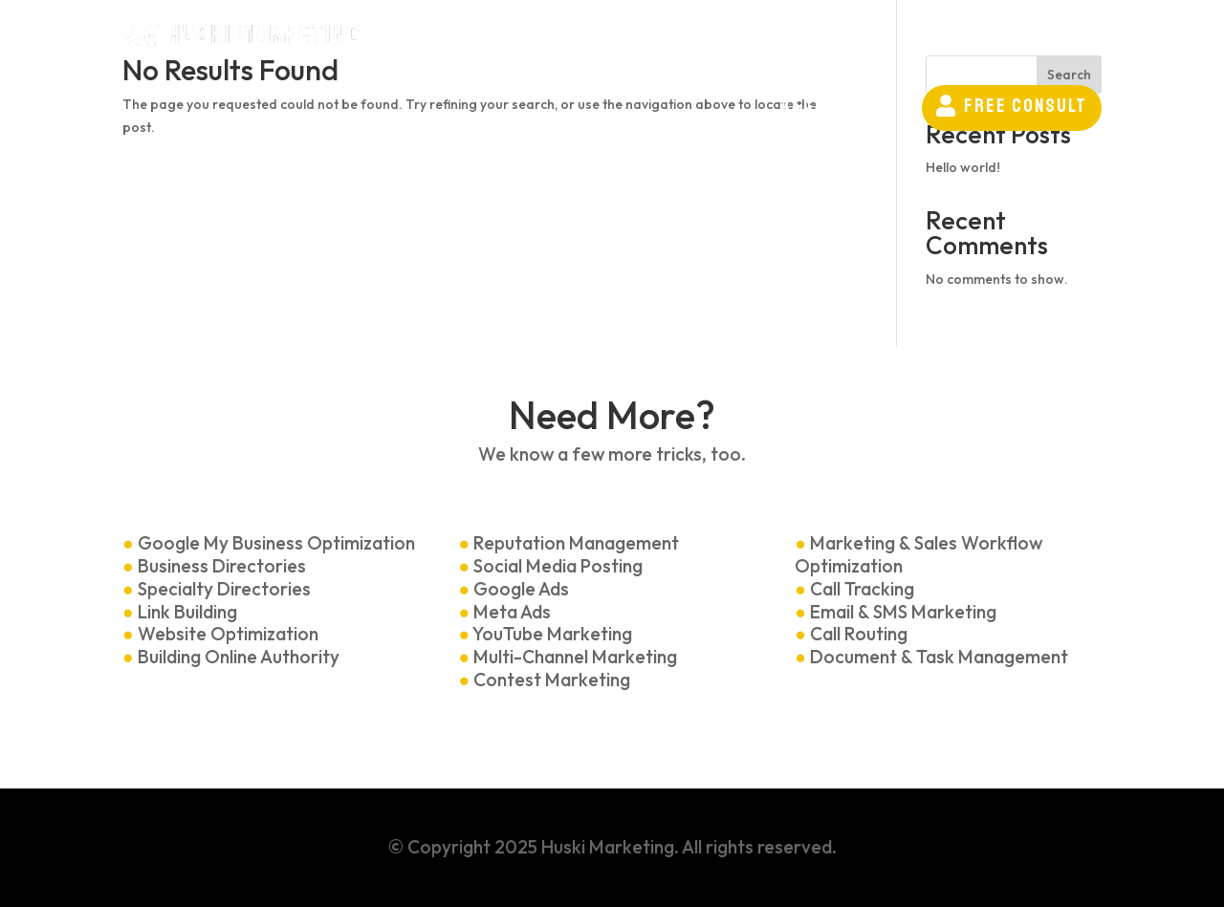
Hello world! (963, 167)
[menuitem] (503, 39)
